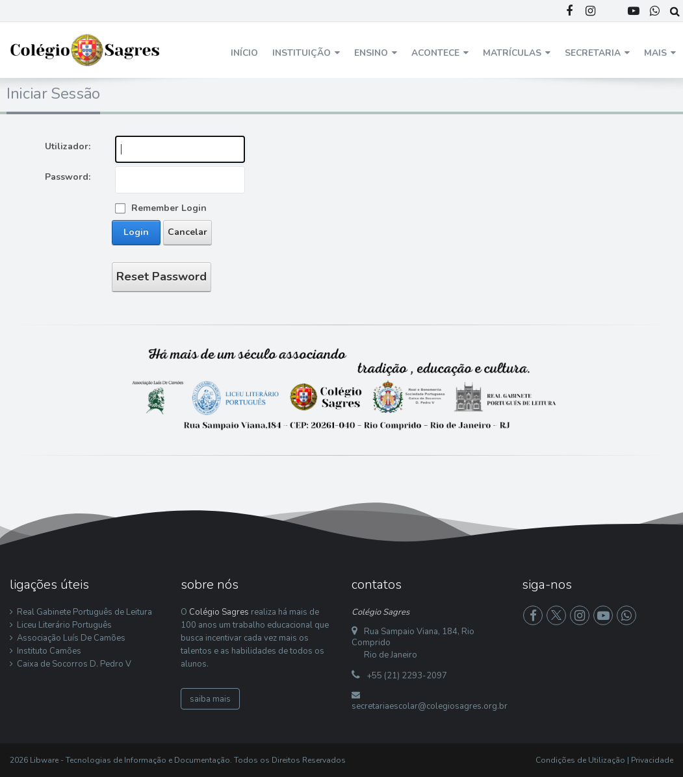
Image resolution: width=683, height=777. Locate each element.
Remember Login (169, 208)
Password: (67, 177)
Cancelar (187, 232)
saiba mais (210, 699)
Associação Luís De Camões (71, 638)
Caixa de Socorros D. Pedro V (74, 664)
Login (136, 232)
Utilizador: (67, 146)
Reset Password (161, 276)
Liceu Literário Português (64, 625)
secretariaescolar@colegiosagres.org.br (430, 706)
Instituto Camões (49, 651)
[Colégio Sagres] (86, 49)
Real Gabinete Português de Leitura (84, 612)
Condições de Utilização (580, 760)
